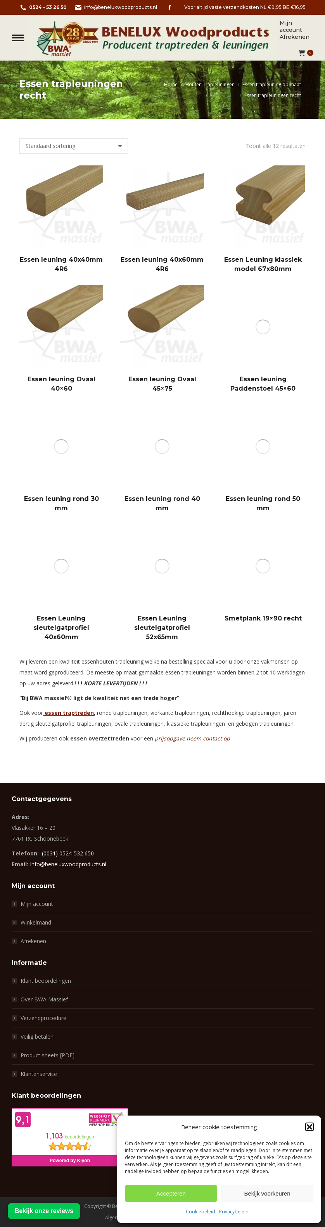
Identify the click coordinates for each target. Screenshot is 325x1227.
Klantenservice (39, 1074)
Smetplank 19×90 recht (263, 618)
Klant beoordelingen (46, 980)
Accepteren (171, 1193)
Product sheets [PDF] (47, 1055)
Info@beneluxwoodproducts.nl (68, 864)
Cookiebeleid (200, 1211)
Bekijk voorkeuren (267, 1193)
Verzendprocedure (43, 1018)
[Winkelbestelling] (73, 146)
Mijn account (37, 903)
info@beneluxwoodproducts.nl (115, 7)
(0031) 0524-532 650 (68, 853)
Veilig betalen (37, 1036)
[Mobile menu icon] (18, 38)
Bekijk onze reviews (44, 1211)
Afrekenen (33, 941)
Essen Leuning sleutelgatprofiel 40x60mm (61, 628)
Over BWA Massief (44, 999)
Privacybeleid (234, 1211)
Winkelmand (36, 922)
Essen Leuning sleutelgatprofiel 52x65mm (162, 628)
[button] (309, 1127)
